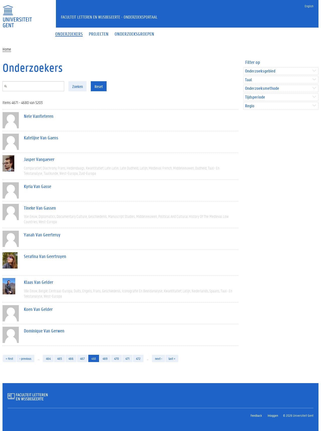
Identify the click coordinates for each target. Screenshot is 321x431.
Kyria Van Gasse (37, 186)
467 (82, 358)
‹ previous (25, 358)
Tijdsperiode (255, 97)
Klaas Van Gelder (38, 282)
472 (138, 358)
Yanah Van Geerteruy (42, 235)
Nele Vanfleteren (38, 116)
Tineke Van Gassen (40, 208)
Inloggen (273, 415)
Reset (99, 86)
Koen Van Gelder (38, 309)
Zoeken (77, 86)
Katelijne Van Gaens (41, 138)
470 (116, 358)
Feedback (256, 415)
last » (172, 358)
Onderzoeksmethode (262, 88)
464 (48, 358)
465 (59, 358)
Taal (248, 79)
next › (158, 358)
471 (127, 358)
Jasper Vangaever (39, 159)
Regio (249, 106)
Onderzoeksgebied (260, 71)
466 (70, 358)
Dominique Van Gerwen (44, 331)
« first (9, 358)
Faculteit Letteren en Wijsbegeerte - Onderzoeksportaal (109, 17)
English (309, 6)
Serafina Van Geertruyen (45, 256)
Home (7, 49)
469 (105, 358)
